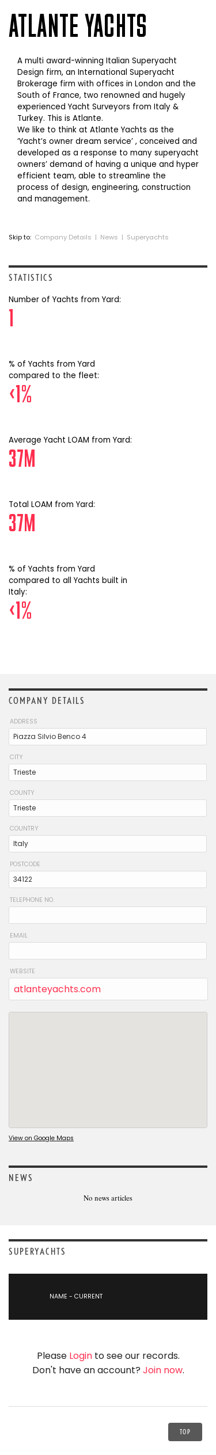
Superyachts (148, 237)
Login (80, 1355)
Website (22, 971)
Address (23, 721)
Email (19, 935)
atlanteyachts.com (57, 989)
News (109, 237)
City (16, 757)
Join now (163, 1370)
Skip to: (21, 237)
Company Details (63, 237)
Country (24, 828)
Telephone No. (32, 900)
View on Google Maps (41, 1138)
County (22, 793)
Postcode (25, 864)
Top (185, 1431)
